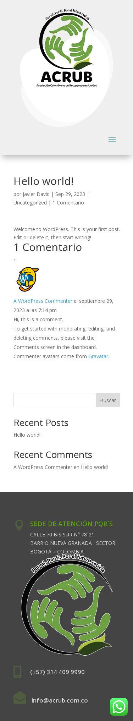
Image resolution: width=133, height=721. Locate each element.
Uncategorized (30, 202)
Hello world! (26, 434)
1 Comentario (68, 202)
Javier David (36, 194)
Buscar (108, 400)
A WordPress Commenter (42, 300)
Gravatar (98, 356)
